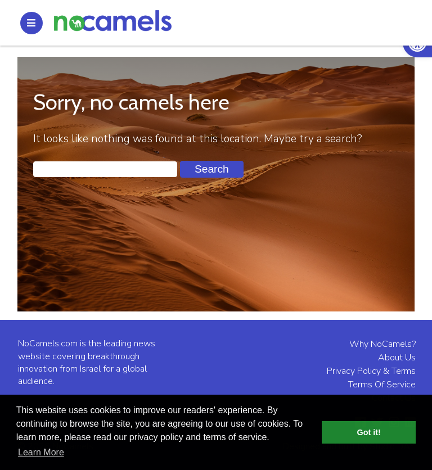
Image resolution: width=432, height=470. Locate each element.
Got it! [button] (369, 432)
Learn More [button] (41, 452)
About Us (397, 357)
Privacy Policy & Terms (371, 371)
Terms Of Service (382, 384)
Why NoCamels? (382, 344)
